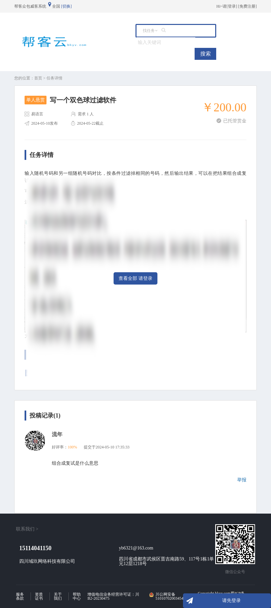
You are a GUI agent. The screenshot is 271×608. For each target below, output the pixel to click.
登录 (232, 6)
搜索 (205, 54)
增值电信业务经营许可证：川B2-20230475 (113, 596)
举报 (241, 479)
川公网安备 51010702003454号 (171, 596)
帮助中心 (77, 596)
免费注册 (247, 6)
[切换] (66, 6)
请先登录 (231, 600)
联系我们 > (27, 529)
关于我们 (58, 596)
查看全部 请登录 (135, 278)
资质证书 (39, 596)
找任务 (149, 30)
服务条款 (20, 596)
